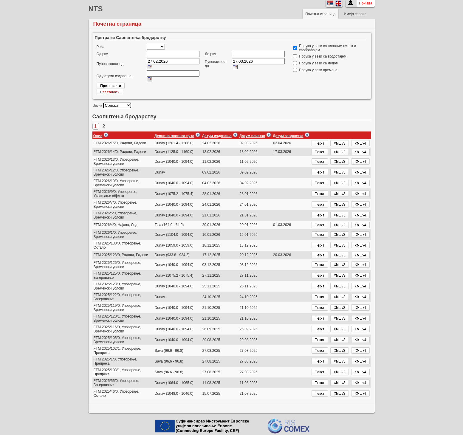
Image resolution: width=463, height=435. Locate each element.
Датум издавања (216, 136)
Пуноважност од (110, 64)
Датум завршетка (288, 136)
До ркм (210, 54)
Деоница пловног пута (174, 136)
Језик (97, 105)
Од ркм (103, 54)
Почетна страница (320, 14)
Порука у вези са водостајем (322, 56)
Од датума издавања (114, 76)
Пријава (365, 3)
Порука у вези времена (318, 70)
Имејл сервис (355, 14)
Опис (98, 136)
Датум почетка (252, 136)
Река (100, 47)
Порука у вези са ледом (318, 63)
